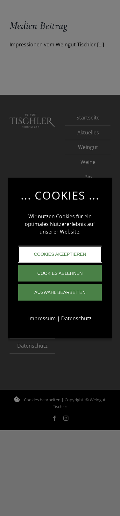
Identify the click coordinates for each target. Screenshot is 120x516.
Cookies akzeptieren (60, 254)
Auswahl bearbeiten (60, 292)
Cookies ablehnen (59, 273)
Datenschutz (76, 318)
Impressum (42, 318)
